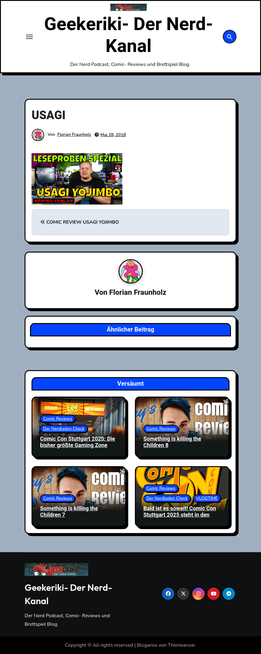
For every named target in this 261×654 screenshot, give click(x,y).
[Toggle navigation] (29, 36)
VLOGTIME (207, 498)
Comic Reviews (57, 419)
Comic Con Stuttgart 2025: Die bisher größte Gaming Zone (77, 442)
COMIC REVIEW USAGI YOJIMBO (79, 222)
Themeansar (181, 645)
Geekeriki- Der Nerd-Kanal (128, 35)
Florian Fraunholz (74, 134)
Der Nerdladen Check (63, 429)
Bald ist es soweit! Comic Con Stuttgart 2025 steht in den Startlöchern (179, 515)
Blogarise (147, 645)
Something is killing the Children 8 (172, 442)
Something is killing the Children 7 (69, 511)
